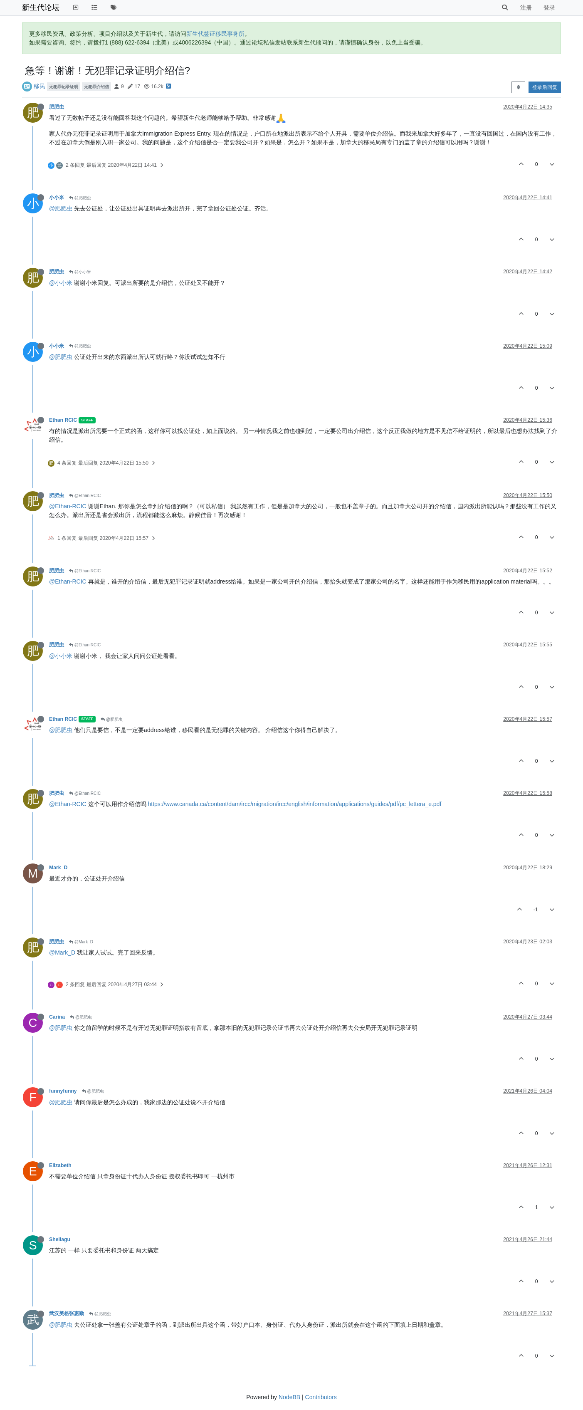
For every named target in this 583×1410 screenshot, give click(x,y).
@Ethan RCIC (85, 495)
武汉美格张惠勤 (66, 1313)
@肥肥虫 (80, 197)
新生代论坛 (40, 7)
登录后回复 (544, 87)
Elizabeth (60, 1165)
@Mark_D (81, 942)
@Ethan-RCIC (67, 506)
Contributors (321, 1397)
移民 (39, 86)
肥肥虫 (56, 107)
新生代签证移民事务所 (215, 33)
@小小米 (80, 272)
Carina (57, 1017)
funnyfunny (63, 1091)
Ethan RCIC (63, 420)
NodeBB (289, 1397)
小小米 (56, 197)
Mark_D (58, 868)
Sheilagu (59, 1239)
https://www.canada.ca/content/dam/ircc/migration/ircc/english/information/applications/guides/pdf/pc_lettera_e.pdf (294, 804)
